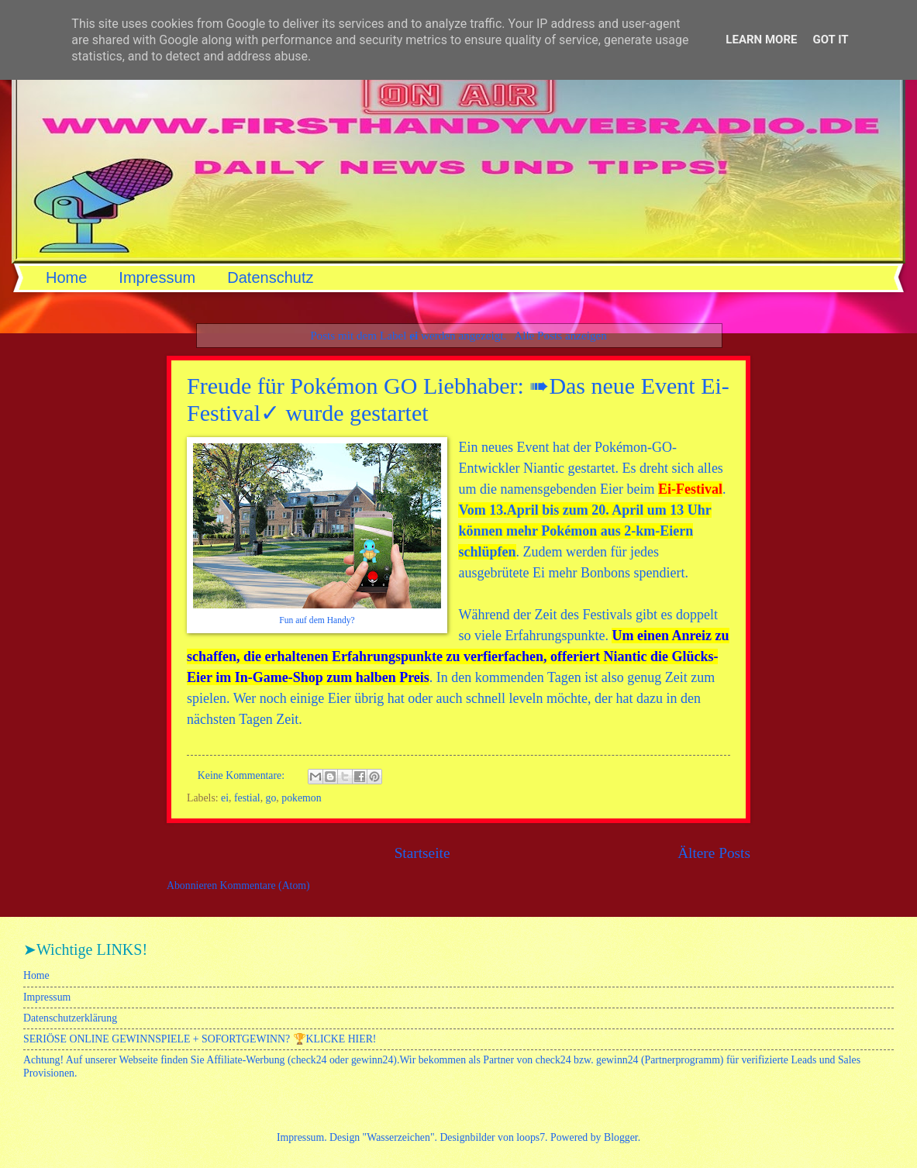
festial (247, 798)
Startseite (422, 853)
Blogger (621, 1137)
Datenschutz (270, 277)
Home (66, 277)
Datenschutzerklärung (70, 1018)
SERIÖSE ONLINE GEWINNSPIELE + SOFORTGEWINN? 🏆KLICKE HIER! (199, 1039)
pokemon (301, 798)
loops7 (530, 1137)
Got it (830, 40)
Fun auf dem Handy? (316, 620)
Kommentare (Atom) (265, 885)
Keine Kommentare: (243, 775)
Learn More (761, 40)
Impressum (157, 277)
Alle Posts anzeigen (560, 335)
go (271, 798)
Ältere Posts (713, 853)
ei (225, 798)
